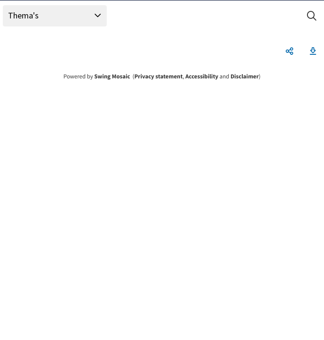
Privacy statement (158, 76)
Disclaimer (244, 76)
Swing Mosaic (112, 76)
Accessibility (202, 76)
